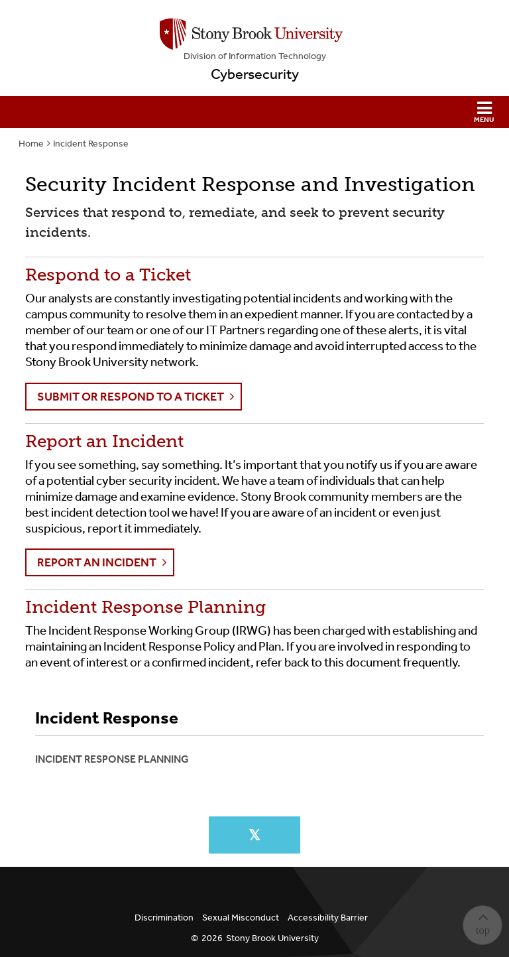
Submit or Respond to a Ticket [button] (130, 396)
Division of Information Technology (255, 56)
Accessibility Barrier (328, 917)
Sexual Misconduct (240, 917)
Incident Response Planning (112, 759)
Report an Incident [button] (96, 562)
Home (31, 143)
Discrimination (164, 917)
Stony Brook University (272, 938)
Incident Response (91, 143)
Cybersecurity (255, 74)
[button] (254, 112)
